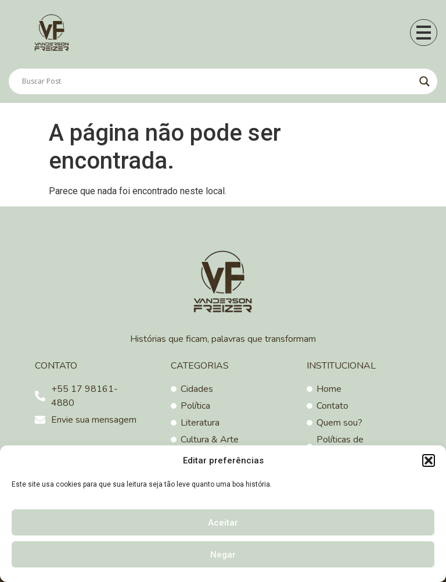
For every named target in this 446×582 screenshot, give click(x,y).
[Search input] (217, 81)
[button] (428, 460)
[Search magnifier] (424, 81)
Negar (223, 554)
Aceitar (223, 522)
